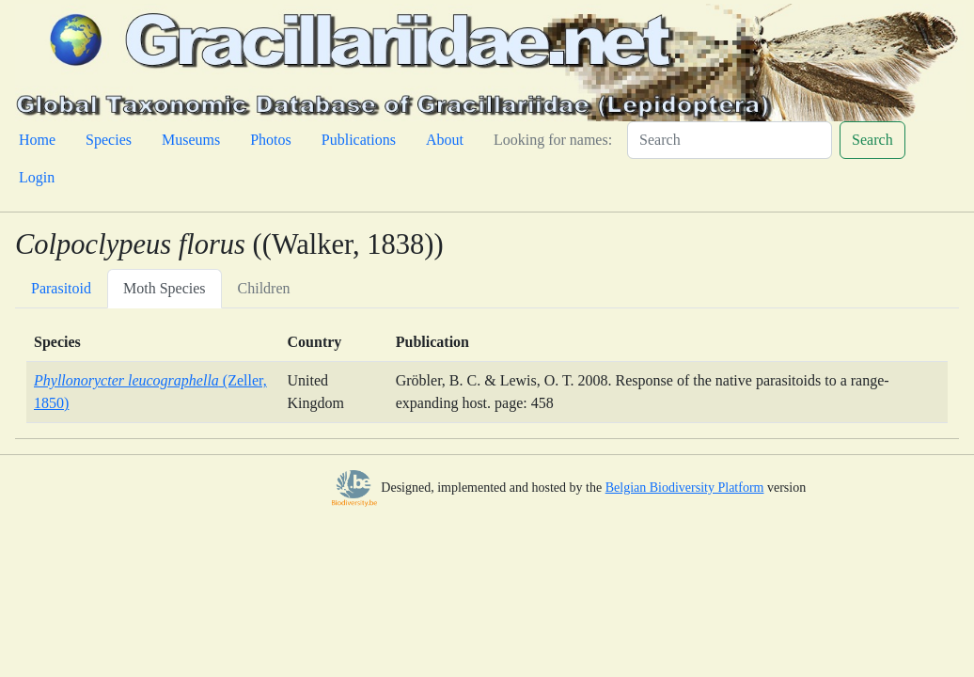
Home (37, 140)
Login (37, 177)
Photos (270, 140)
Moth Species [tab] (164, 288)
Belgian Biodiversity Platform (684, 487)
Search (872, 140)
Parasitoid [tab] (61, 288)
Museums (191, 140)
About (444, 140)
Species (109, 140)
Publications (359, 140)
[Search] (729, 140)
